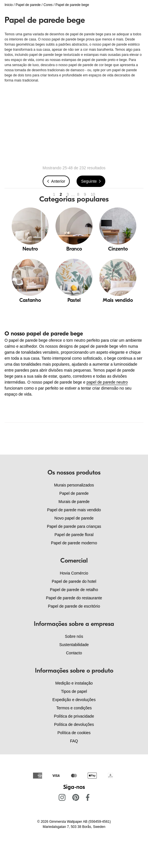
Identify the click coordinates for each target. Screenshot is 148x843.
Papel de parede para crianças (74, 526)
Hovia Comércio (74, 573)
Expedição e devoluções (74, 699)
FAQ (74, 741)
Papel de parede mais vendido (74, 510)
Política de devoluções (74, 724)
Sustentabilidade (74, 644)
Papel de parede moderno (74, 543)
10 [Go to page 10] (93, 194)
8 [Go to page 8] (78, 194)
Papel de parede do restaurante (74, 598)
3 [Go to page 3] (68, 194)
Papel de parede (28, 5)
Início (9, 5)
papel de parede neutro (107, 382)
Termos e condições (74, 708)
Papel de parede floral (74, 534)
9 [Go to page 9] (85, 194)
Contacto (74, 653)
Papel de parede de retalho (74, 589)
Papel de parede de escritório (74, 606)
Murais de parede (74, 501)
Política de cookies (74, 732)
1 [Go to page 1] (54, 194)
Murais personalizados (74, 485)
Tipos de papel (74, 691)
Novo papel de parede (74, 518)
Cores (48, 5)
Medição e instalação (74, 683)
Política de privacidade (74, 716)
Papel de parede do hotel (74, 581)
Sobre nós (74, 636)
